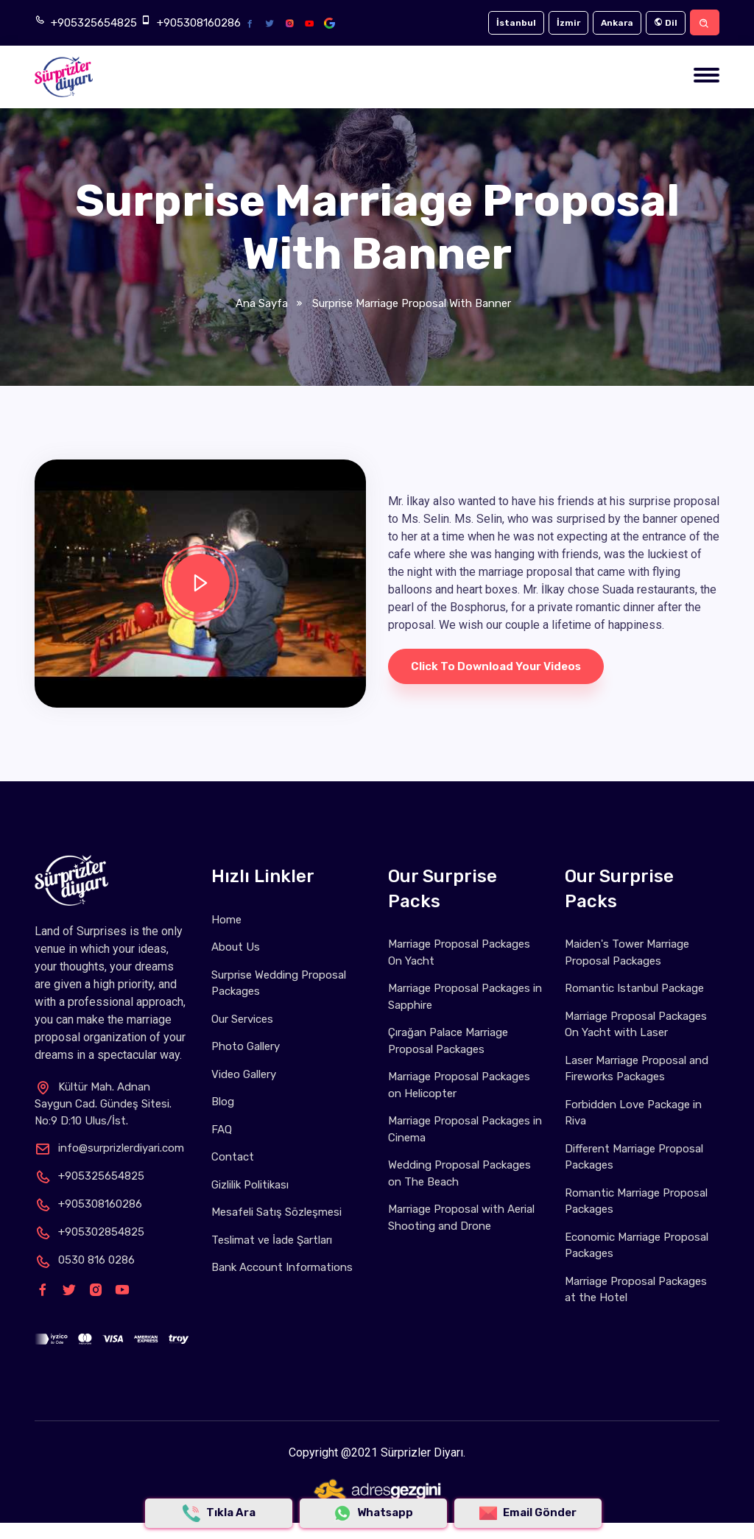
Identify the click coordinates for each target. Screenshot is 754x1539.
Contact (232, 1156)
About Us (235, 947)
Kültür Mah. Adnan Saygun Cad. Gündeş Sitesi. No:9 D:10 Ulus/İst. (103, 1103)
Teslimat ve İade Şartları (271, 1240)
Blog (222, 1101)
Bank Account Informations (282, 1267)
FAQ (221, 1129)
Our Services (242, 1019)
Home (226, 919)
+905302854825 (89, 1232)
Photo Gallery (245, 1046)
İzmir (568, 23)
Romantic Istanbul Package (634, 988)
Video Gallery (243, 1074)
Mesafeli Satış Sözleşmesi (276, 1212)
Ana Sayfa (262, 303)
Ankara (617, 23)
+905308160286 (199, 22)
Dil (665, 23)
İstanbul (516, 23)
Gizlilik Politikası (250, 1184)
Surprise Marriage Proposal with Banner (410, 303)
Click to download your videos (496, 666)
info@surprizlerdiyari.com (109, 1148)
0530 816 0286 (85, 1260)
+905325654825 (94, 22)
